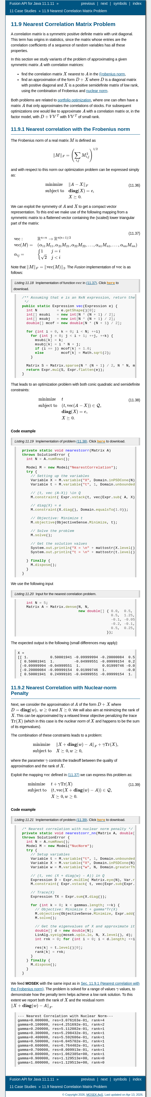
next (104, 3)
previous (88, 3)
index (137, 3)
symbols (120, 3)
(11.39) (81, 819)
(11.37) (91, 283)
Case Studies (23, 11)
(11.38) (81, 441)
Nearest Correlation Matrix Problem (74, 11)
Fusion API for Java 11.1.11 (32, 3)
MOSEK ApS (94, 1093)
